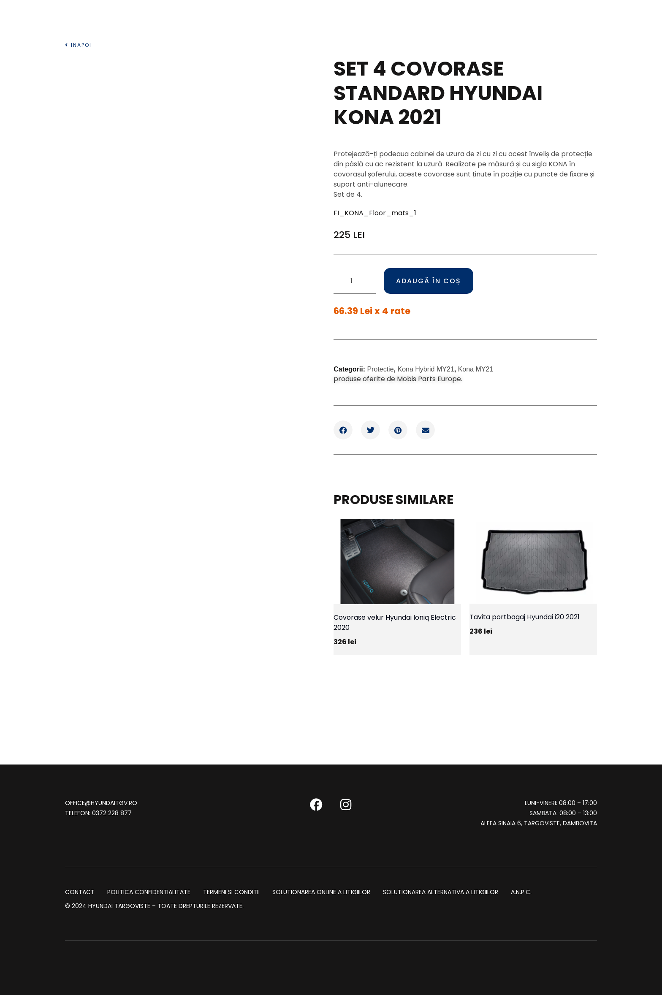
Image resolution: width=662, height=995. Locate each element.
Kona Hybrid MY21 (425, 368)
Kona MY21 (476, 368)
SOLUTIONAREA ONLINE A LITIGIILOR (321, 891)
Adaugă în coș (429, 280)
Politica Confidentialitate (148, 891)
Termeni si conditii (231, 891)
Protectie (380, 368)
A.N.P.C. (521, 891)
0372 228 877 (112, 812)
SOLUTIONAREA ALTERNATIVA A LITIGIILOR (440, 891)
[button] (343, 429)
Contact (80, 891)
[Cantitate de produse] (355, 280)
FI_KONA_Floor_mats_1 (375, 213)
